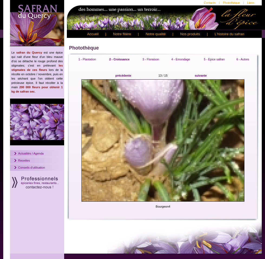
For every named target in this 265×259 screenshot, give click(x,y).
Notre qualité (156, 34)
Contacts (209, 2)
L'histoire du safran (229, 34)
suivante (201, 75)
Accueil (93, 34)
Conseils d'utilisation (31, 167)
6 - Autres (242, 59)
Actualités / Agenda (31, 153)
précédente (123, 75)
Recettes (24, 160)
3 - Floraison (150, 59)
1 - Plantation (87, 59)
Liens (250, 2)
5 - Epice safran (214, 59)
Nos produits (190, 34)
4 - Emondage (180, 59)
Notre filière (122, 34)
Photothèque (231, 2)
